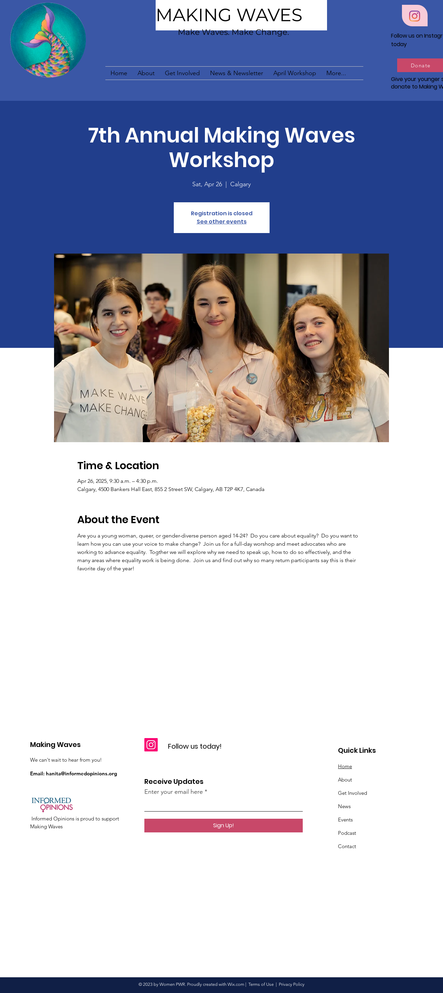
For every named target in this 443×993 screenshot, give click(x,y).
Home (345, 766)
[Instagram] (414, 16)
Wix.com (235, 984)
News (344, 806)
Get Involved (352, 793)
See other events (222, 222)
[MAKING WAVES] (241, 15)
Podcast (347, 833)
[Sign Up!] (223, 825)
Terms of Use (261, 984)
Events (345, 819)
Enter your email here (173, 792)
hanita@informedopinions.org (81, 773)
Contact (347, 846)
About (345, 779)
